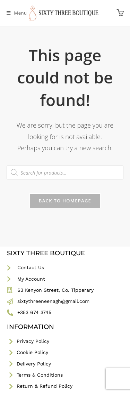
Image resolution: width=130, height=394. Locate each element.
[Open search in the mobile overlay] (65, 172)
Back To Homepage (65, 201)
